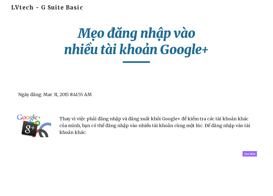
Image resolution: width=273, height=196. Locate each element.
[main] (136, 44)
